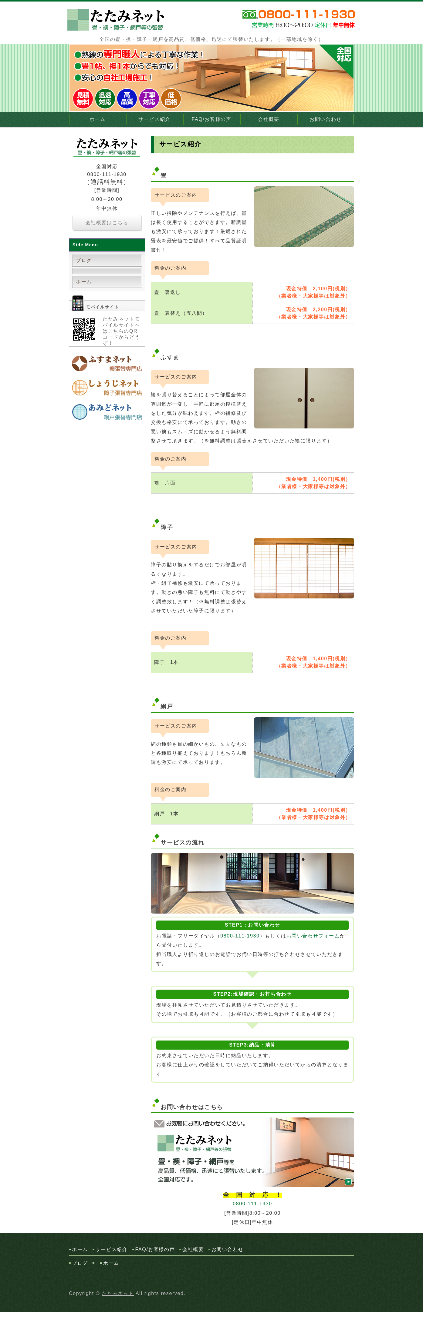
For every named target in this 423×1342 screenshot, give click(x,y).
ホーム (98, 119)
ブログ (84, 260)
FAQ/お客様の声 (212, 119)
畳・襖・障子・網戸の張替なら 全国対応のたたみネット (117, 20)
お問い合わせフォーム (313, 935)
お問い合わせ (326, 119)
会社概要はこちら (107, 222)
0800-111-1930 (239, 935)
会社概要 (268, 119)
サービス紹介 (154, 119)
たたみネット (118, 1293)
